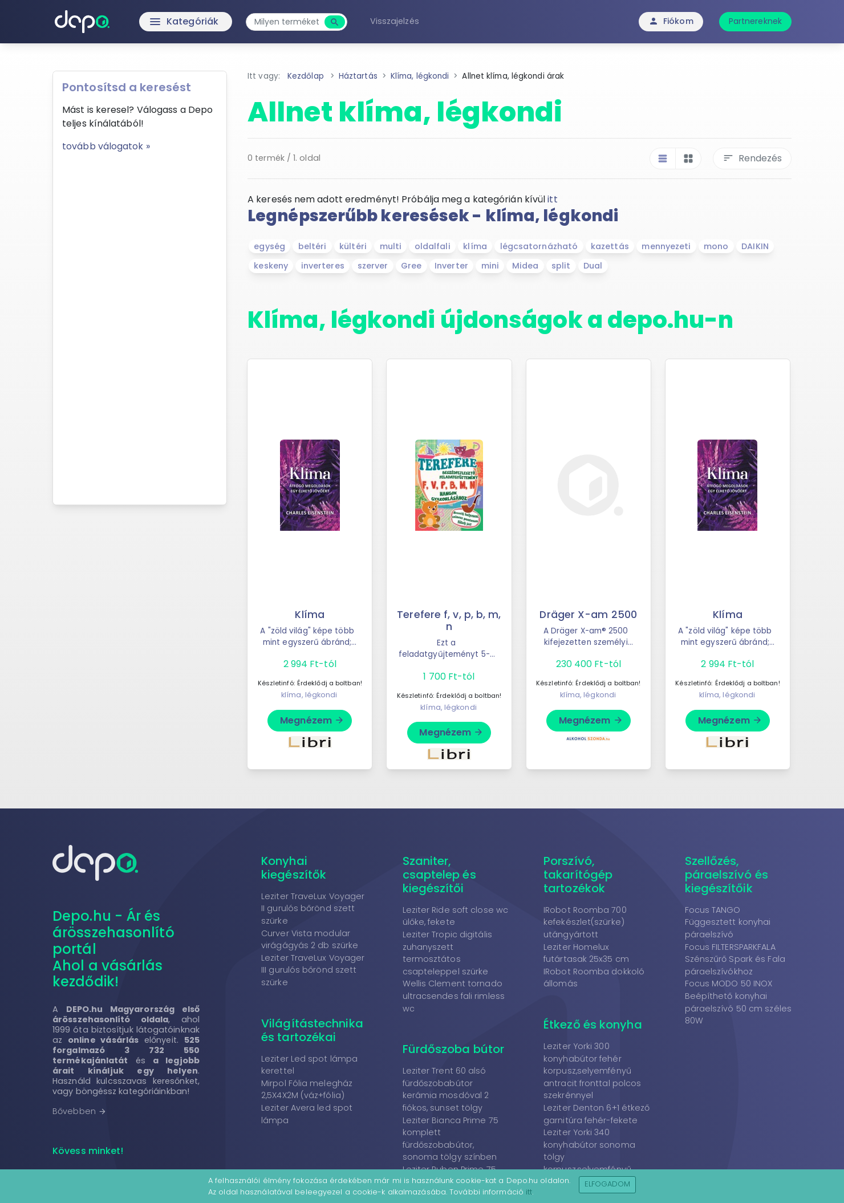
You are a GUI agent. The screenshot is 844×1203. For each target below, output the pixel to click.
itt (552, 199)
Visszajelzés (394, 21)
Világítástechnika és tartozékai (312, 1030)
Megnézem (312, 720)
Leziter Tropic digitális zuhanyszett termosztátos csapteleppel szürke (447, 953)
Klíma (309, 614)
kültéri (353, 246)
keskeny (271, 265)
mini (490, 265)
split (561, 265)
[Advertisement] (139, 324)
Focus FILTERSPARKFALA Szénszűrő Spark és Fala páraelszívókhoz (735, 959)
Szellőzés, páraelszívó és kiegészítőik (726, 874)
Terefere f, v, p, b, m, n (449, 620)
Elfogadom (608, 1183)
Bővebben (79, 1111)
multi (391, 246)
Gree (411, 265)
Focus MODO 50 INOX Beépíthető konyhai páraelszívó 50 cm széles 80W (738, 1002)
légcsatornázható (539, 246)
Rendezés (752, 158)
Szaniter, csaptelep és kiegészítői (439, 874)
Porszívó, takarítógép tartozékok (577, 874)
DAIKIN (755, 246)
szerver (373, 265)
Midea (525, 265)
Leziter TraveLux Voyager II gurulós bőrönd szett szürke (312, 908)
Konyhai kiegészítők (293, 868)
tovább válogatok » (106, 146)
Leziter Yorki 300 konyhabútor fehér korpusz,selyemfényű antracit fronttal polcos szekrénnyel (592, 1071)
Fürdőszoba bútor (454, 1049)
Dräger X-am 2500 (588, 614)
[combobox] (286, 22)
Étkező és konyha (592, 1025)
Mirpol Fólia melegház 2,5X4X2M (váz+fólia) (306, 1090)
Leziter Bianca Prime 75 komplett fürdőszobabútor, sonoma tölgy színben (450, 1139)
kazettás (610, 246)
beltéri (312, 246)
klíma (475, 246)
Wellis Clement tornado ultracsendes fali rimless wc (454, 996)
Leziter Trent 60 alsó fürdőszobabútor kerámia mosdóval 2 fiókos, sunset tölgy (446, 1089)
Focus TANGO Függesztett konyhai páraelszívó (728, 922)
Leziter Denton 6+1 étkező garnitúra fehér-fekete (596, 1114)
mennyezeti (666, 246)
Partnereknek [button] (755, 21)
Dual (592, 265)
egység (269, 246)
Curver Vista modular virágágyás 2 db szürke (309, 940)
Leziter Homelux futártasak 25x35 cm (586, 953)
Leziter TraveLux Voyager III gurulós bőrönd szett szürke (312, 970)
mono (716, 246)
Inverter (451, 265)
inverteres (322, 265)
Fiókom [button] (670, 21)
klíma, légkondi (309, 695)
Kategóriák (160, 22)
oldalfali (433, 246)
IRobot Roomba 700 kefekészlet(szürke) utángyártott (585, 922)
